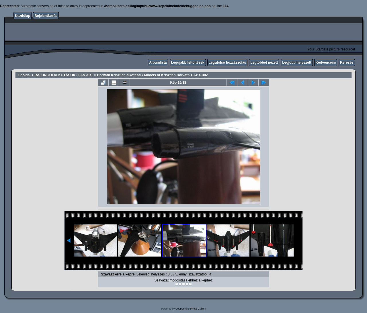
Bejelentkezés (45, 16)
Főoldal (24, 75)
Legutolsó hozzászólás (227, 62)
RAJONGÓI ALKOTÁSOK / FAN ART (63, 75)
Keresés (347, 62)
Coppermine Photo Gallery (190, 308)
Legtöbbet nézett (264, 62)
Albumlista (158, 62)
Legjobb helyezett (296, 62)
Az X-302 (200, 75)
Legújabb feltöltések (187, 62)
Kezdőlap (22, 16)
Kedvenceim (326, 62)
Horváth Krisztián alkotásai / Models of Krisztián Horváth (143, 75)
